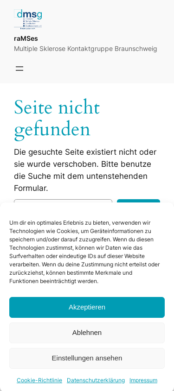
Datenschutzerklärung (96, 384)
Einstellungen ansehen (87, 362)
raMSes (26, 38)
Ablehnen (87, 337)
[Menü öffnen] (19, 68)
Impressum (143, 384)
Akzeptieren (87, 311)
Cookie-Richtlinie (39, 384)
